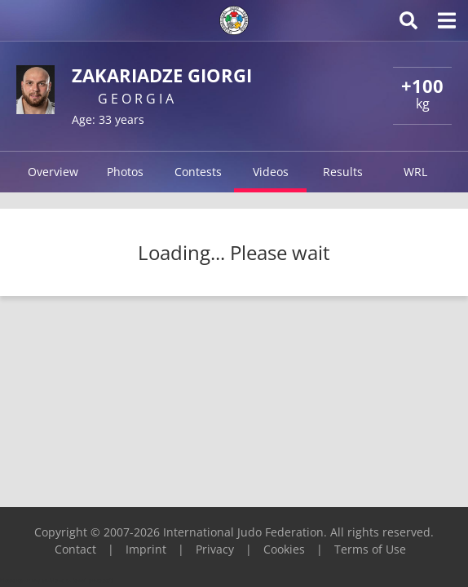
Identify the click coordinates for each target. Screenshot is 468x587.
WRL (415, 171)
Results (343, 171)
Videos (271, 171)
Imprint (146, 549)
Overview (53, 171)
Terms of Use (370, 549)
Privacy (215, 549)
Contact (75, 549)
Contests (198, 171)
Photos (125, 171)
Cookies (284, 549)
